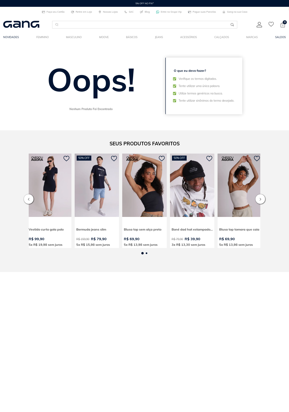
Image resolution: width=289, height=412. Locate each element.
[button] (142, 253)
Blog (145, 11)
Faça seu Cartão (53, 11)
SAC (129, 11)
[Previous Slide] (29, 199)
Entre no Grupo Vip (169, 11)
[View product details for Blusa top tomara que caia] (240, 201)
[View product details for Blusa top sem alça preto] (144, 201)
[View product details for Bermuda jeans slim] (97, 201)
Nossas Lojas (108, 11)
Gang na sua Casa (234, 11)
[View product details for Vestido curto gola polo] (49, 201)
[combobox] (144, 24)
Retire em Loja (81, 11)
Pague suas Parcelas (202, 11)
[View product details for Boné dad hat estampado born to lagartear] (192, 201)
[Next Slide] (260, 199)
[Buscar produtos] (232, 24)
